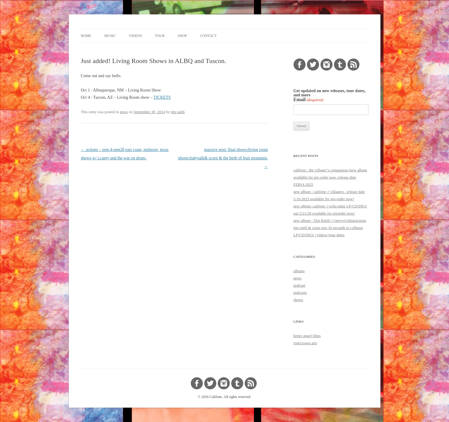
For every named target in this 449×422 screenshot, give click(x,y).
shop (182, 36)
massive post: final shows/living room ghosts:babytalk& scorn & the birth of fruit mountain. (223, 158)
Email (308, 99)
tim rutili (178, 112)
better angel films (307, 335)
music (110, 36)
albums (299, 271)
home (86, 36)
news (124, 112)
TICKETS (162, 97)
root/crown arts (305, 343)
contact (208, 36)
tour (159, 36)
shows (298, 299)
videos (135, 36)
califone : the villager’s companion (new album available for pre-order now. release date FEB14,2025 (330, 177)
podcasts (300, 292)
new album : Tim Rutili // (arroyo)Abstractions (330, 220)
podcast (300, 285)
